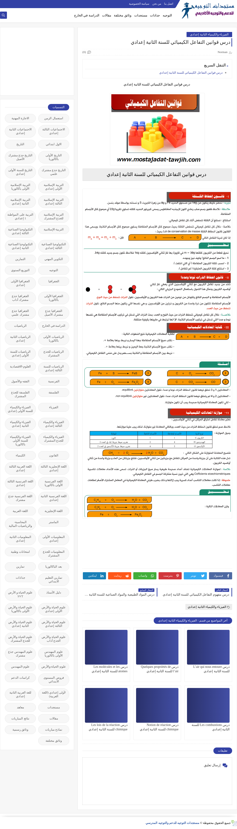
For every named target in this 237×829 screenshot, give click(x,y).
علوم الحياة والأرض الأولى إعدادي (54, 609)
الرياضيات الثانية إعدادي (20, 338)
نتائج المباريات (20, 718)
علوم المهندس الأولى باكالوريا (53, 653)
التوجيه (167, 15)
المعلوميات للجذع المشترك (54, 553)
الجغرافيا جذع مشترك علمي (20, 312)
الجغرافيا (53, 281)
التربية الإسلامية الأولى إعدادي (53, 186)
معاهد (20, 707)
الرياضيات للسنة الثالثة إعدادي (54, 368)
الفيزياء (53, 407)
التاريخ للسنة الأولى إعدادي (20, 172)
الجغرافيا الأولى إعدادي (20, 283)
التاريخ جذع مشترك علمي (54, 172)
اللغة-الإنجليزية (54, 511)
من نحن (156, 3)
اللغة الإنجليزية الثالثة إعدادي (54, 468)
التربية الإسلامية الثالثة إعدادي (53, 201)
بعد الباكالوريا (53, 566)
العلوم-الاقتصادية (20, 366)
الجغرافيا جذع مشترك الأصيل (53, 312)
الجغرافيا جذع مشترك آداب (20, 297)
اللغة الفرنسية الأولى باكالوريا (54, 483)
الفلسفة (54, 392)
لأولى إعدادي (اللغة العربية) (54, 694)
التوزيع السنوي (20, 270)
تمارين (20, 566)
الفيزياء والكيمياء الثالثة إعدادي (53, 423)
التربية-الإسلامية (54, 229)
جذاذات (155, 15)
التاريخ (20, 144)
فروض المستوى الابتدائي (54, 679)
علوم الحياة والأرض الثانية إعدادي (20, 624)
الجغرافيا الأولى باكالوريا (53, 297)
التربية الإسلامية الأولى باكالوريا (20, 186)
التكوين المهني (53, 259)
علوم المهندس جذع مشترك (20, 653)
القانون (53, 455)
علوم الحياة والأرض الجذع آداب (54, 638)
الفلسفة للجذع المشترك (20, 394)
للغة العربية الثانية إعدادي (20, 694)
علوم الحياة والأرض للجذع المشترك (20, 638)
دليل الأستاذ (53, 592)
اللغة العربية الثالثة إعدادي (20, 468)
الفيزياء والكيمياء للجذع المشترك (53, 438)
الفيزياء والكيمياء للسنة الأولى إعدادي (20, 409)
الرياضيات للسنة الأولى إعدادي (20, 353)
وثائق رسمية (20, 729)
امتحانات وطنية (20, 551)
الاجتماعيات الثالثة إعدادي (53, 131)
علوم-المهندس (20, 666)
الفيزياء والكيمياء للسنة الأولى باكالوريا (20, 440)
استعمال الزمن (53, 118)
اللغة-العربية (20, 511)
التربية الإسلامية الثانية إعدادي (20, 201)
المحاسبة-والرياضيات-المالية (20, 524)
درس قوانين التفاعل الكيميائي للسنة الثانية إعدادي (191, 72)
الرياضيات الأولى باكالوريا (53, 338)
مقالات (106, 15)
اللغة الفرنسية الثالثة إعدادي (20, 483)
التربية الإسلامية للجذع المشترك (53, 216)
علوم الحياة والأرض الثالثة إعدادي (54, 624)
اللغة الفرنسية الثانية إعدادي (54, 498)
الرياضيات (20, 325)
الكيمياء (20, 455)
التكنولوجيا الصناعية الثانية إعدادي (20, 246)
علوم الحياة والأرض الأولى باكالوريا (20, 609)
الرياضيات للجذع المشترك (54, 353)
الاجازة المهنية (20, 118)
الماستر (54, 522)
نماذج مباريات (53, 729)
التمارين (20, 259)
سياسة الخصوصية (139, 3)
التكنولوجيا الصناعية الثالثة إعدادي (20, 231)
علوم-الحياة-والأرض (53, 666)
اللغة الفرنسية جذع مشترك (20, 498)
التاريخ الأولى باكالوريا (54, 157)
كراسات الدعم (20, 677)
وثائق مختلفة (122, 15)
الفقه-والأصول (20, 381)
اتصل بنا (168, 3)
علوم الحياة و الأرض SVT (20, 594)
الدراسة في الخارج (86, 15)
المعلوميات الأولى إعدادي (54, 538)
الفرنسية (53, 381)
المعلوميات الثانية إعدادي (20, 538)
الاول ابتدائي (53, 144)
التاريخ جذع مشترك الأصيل (20, 157)
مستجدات (140, 15)
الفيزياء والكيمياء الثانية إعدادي (209, 34)
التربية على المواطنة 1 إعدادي (20, 216)
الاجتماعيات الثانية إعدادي (20, 131)
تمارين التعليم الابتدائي (53, 579)
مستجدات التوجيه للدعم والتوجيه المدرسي (172, 823)
